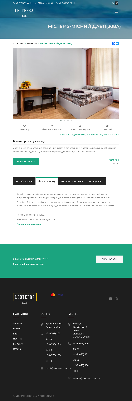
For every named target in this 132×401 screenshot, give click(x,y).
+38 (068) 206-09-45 (22, 3)
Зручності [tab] (96, 181)
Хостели (17, 323)
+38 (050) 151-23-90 (44, 3)
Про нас (17, 338)
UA (117, 3)
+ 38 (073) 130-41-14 (81, 368)
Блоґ (15, 333)
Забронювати (26, 161)
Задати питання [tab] (72, 181)
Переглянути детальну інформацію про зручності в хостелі (89, 134)
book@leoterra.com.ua (56, 368)
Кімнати (32, 43)
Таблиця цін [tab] (24, 181)
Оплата (17, 348)
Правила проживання (29, 224)
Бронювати (109, 259)
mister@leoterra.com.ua (84, 378)
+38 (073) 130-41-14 (65, 3)
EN (113, 3)
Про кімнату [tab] (47, 181)
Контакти (18, 343)
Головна (18, 43)
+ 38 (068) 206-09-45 (81, 346)
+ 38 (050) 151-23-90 (81, 357)
